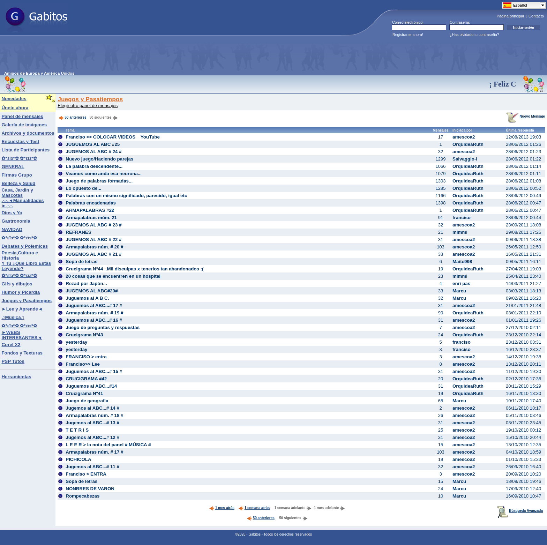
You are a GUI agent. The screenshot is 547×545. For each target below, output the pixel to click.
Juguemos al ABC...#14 (91, 386)
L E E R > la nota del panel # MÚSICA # (108, 444)
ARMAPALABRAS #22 (90, 210)
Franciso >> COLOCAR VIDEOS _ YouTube (113, 137)
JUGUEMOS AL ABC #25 (93, 144)
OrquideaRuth (468, 144)
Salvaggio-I (464, 159)
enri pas (461, 283)
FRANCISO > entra (86, 356)
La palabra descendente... (94, 166)
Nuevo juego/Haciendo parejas (99, 159)
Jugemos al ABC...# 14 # (92, 408)
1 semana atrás (254, 508)
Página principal (510, 16)
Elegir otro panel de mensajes (88, 105)
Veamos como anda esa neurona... (104, 173)
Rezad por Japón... (86, 283)
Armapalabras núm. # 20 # (94, 246)
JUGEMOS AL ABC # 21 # (93, 254)
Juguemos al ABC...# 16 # (94, 320)
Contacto (536, 16)
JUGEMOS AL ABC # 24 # (93, 151)
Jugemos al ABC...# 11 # (92, 466)
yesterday (76, 342)
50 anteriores (72, 117)
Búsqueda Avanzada (520, 511)
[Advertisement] (131, 55)
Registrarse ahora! (407, 34)
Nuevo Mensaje (525, 116)
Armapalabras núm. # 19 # (94, 312)
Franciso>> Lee (83, 364)
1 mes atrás (221, 508)
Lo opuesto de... (83, 188)
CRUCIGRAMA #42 (86, 378)
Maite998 (462, 261)
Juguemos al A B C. (87, 298)
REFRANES (78, 232)
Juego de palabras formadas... (99, 181)
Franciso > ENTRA (86, 474)
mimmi (459, 232)
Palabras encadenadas (91, 203)
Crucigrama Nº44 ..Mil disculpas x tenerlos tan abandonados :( (134, 268)
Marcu (459, 290)
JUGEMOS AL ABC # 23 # (93, 224)
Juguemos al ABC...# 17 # (94, 305)
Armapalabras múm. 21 (91, 217)
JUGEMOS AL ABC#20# (92, 290)
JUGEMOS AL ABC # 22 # (93, 239)
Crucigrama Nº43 (84, 334)
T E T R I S (77, 430)
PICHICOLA (78, 459)
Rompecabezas (82, 496)
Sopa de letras (81, 261)
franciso (461, 217)
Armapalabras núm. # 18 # (94, 415)
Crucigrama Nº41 (84, 393)
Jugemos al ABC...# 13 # (92, 422)
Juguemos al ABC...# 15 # (94, 371)
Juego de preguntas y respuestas (103, 327)
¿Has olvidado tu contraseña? (474, 34)
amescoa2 (463, 137)
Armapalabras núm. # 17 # (94, 452)
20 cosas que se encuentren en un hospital (113, 276)
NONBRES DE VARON (90, 488)
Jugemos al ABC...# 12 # (92, 437)
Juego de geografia (87, 400)
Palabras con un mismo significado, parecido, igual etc (126, 195)
